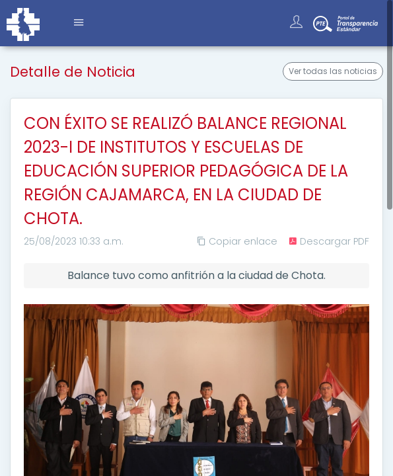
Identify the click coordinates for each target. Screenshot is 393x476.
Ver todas (333, 71)
